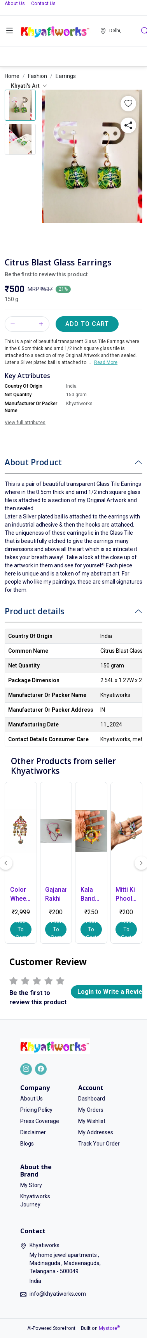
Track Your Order (99, 1143)
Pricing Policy (36, 1110)
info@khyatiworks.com (58, 1294)
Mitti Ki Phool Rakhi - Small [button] (125, 894)
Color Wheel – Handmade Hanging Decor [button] (21, 894)
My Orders (90, 1110)
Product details (34, 611)
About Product (33, 462)
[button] (9, 31)
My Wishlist (91, 1121)
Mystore (109, 1328)
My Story (31, 1185)
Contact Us (43, 3)
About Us (15, 3)
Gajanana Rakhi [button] (55, 894)
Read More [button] (105, 362)
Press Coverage (39, 1121)
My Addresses (95, 1132)
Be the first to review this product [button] (46, 274)
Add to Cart (87, 324)
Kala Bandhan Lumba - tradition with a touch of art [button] (91, 894)
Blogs (27, 1143)
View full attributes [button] (25, 422)
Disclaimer (33, 1132)
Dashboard (91, 1098)
